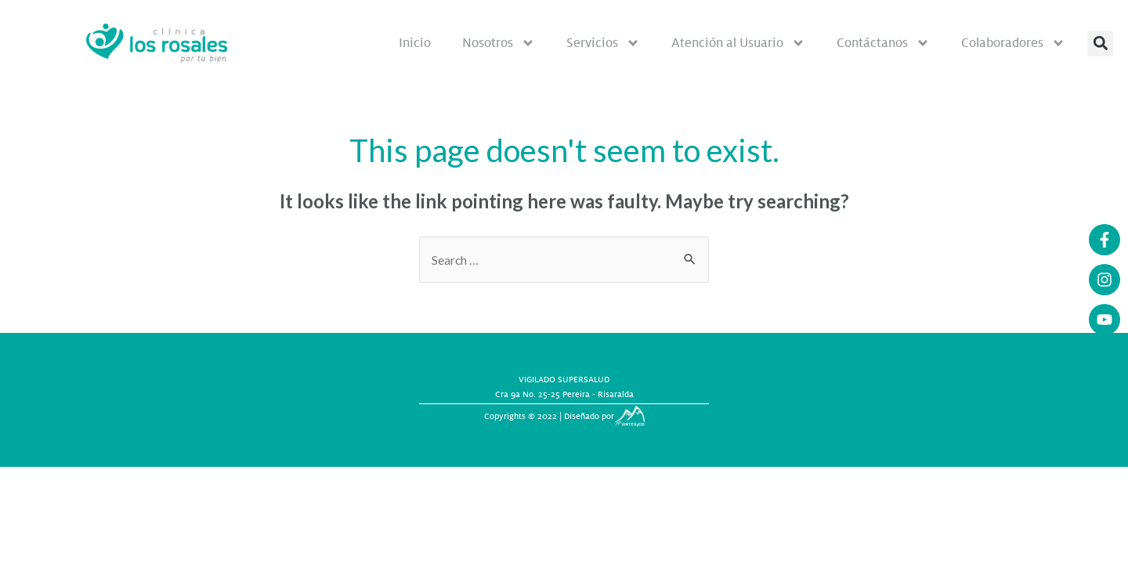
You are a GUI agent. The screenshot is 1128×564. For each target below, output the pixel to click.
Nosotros (498, 43)
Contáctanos (883, 43)
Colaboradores (1013, 43)
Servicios (603, 43)
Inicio (415, 42)
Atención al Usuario (738, 43)
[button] (1100, 43)
